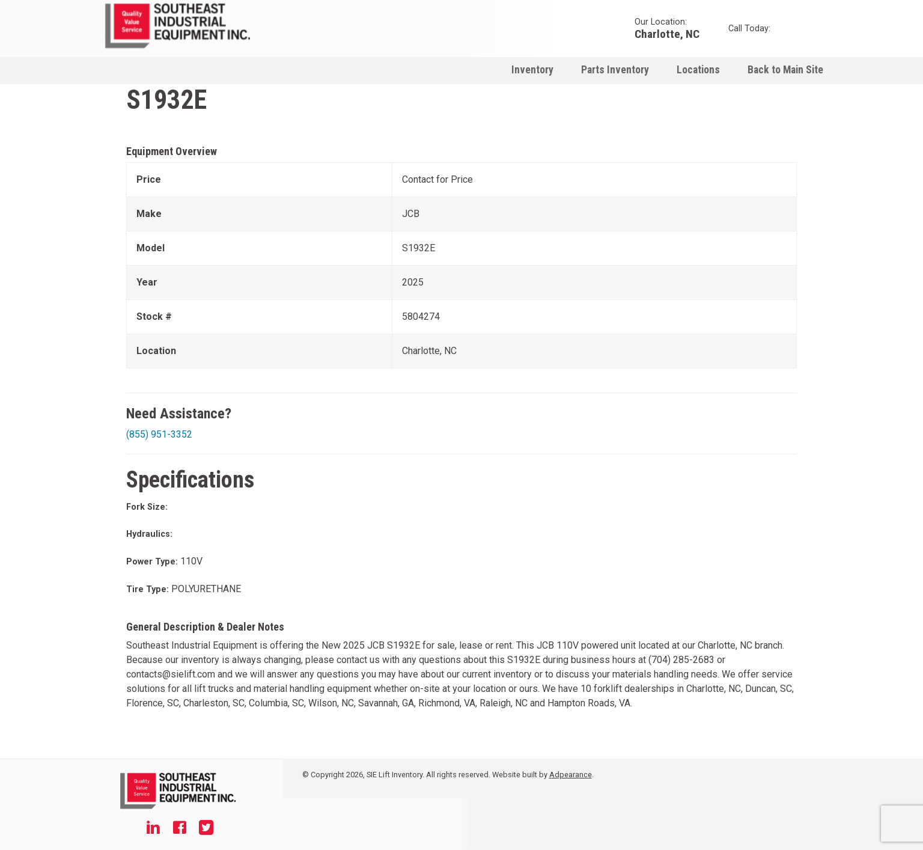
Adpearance (570, 774)
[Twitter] (206, 829)
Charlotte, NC (667, 33)
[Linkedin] (153, 829)
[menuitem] (532, 69)
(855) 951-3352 (159, 434)
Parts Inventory (615, 70)
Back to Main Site (785, 70)
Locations (698, 70)
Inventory (532, 70)
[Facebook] (179, 829)
